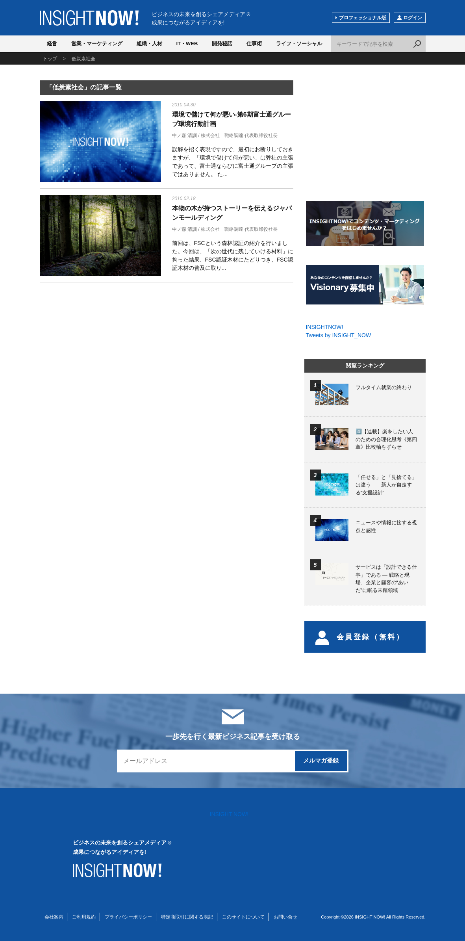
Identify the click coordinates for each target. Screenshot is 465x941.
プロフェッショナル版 (362, 17)
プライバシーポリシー (128, 917)
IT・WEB (187, 43)
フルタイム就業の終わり (384, 387)
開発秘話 (222, 43)
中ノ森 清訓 (184, 135)
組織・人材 (149, 43)
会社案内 (53, 917)
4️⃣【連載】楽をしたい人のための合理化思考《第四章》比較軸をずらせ (386, 439)
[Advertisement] (100, 350)
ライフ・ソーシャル (299, 43)
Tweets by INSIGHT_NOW (338, 335)
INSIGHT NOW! (89, 18)
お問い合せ (285, 917)
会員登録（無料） (360, 637)
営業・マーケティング (96, 43)
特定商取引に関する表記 (187, 917)
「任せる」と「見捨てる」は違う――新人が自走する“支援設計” (386, 485)
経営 (52, 43)
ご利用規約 (84, 917)
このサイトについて (243, 917)
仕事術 (254, 43)
